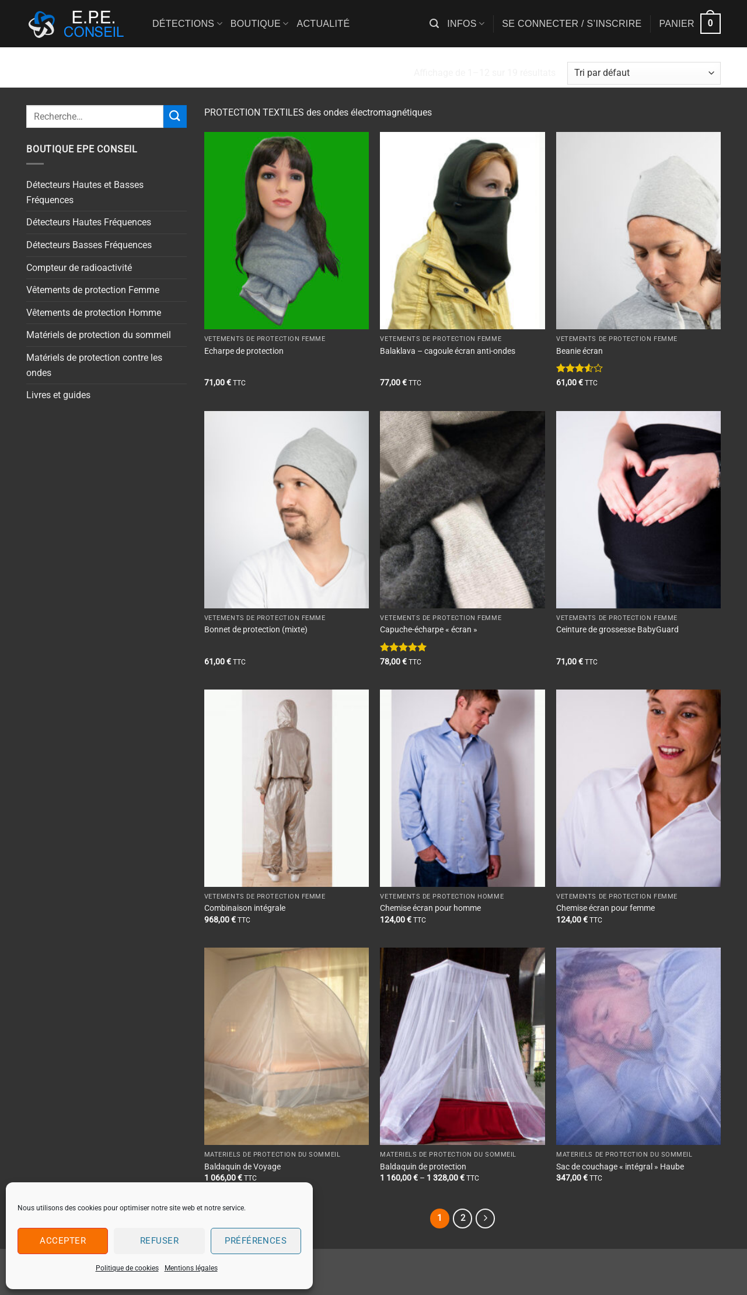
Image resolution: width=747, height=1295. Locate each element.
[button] (434, 23)
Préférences (256, 1240)
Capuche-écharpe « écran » (428, 630)
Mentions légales (191, 1268)
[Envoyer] (175, 116)
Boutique (260, 23)
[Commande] (644, 73)
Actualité (323, 24)
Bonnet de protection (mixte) (256, 630)
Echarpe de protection (244, 351)
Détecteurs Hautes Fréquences (88, 222)
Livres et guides (58, 395)
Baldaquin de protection (423, 1167)
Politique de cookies (127, 1268)
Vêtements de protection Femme (92, 289)
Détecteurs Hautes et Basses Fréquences (85, 192)
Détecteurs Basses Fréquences (89, 244)
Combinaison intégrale (244, 908)
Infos (465, 23)
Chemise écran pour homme (430, 908)
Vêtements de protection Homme (93, 312)
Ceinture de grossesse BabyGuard (617, 630)
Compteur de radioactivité (79, 267)
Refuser (159, 1240)
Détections (187, 23)
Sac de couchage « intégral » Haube (620, 1167)
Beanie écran (579, 351)
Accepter (63, 1240)
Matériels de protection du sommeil (98, 334)
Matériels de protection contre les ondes (94, 365)
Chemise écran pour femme (605, 908)
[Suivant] (485, 1218)
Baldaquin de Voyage (242, 1167)
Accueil (47, 73)
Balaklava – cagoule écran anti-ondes (447, 351)
